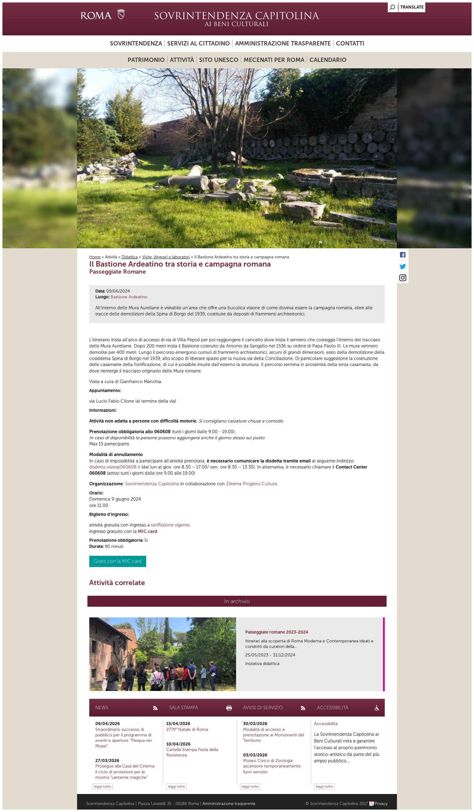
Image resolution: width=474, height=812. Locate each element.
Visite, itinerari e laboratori (166, 257)
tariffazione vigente (170, 525)
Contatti (350, 43)
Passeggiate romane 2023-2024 (276, 632)
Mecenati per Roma (274, 59)
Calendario (328, 59)
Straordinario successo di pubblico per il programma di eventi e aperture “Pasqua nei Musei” (123, 738)
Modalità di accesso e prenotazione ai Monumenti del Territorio (273, 735)
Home (95, 257)
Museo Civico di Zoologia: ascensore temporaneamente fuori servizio (272, 766)
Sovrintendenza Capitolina (152, 484)
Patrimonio (146, 59)
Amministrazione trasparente (283, 43)
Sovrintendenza (136, 43)
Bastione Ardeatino (129, 297)
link (380, 684)
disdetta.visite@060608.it (114, 467)
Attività (182, 59)
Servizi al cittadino (198, 43)
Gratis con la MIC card (118, 561)
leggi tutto (102, 786)
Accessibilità (326, 723)
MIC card (147, 531)
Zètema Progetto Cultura (251, 484)
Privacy (381, 803)
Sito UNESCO (219, 59)
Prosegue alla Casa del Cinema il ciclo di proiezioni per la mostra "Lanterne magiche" (124, 771)
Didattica (130, 257)
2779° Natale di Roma (187, 729)
